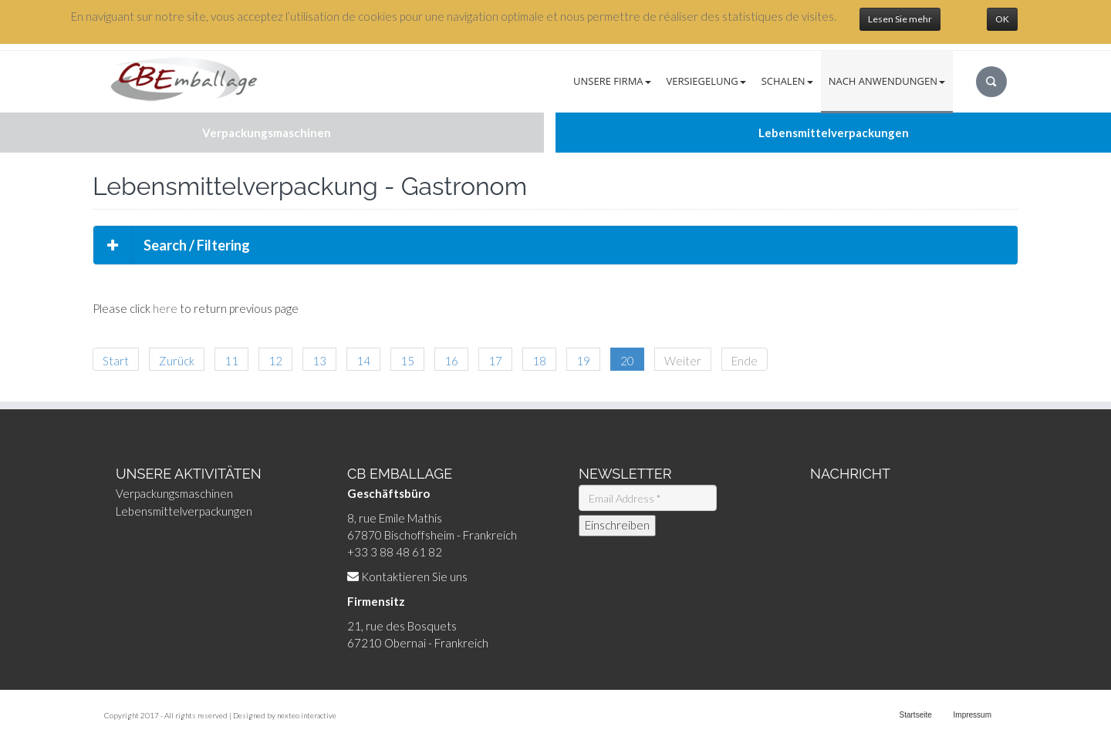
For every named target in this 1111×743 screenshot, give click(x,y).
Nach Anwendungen (887, 81)
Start (116, 361)
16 (451, 361)
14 (363, 361)
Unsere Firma (612, 81)
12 (275, 361)
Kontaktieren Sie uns (414, 576)
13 (319, 361)
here (165, 308)
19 (583, 361)
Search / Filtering (171, 245)
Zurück (176, 361)
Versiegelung (706, 81)
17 (495, 361)
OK (1002, 19)
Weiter (682, 361)
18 (539, 361)
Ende (744, 361)
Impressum (972, 715)
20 (627, 361)
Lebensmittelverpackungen (184, 511)
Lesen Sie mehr (900, 19)
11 (231, 361)
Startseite (916, 715)
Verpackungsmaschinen (174, 493)
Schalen (787, 81)
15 (407, 361)
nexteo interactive (306, 715)
